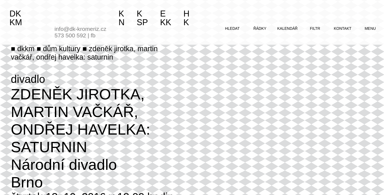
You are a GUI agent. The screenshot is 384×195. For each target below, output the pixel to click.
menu (370, 28)
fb (93, 35)
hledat (232, 28)
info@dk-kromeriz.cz (81, 29)
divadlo (28, 79)
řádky (259, 28)
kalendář (287, 28)
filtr (315, 28)
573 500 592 (70, 35)
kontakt (342, 28)
